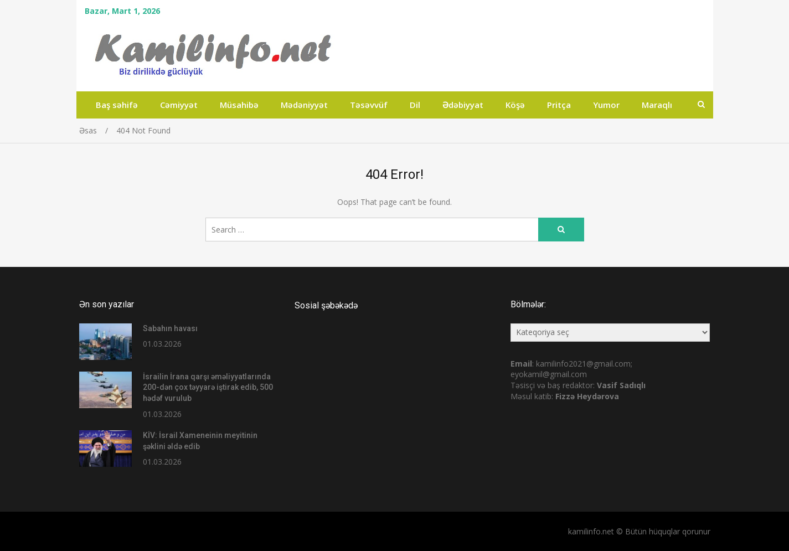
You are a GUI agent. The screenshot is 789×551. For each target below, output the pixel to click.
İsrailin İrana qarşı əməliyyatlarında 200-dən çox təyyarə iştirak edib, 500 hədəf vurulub (208, 387)
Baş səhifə (117, 104)
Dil (415, 104)
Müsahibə (239, 104)
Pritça (559, 104)
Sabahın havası (170, 328)
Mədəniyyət (304, 104)
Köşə (515, 104)
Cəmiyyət (179, 104)
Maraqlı (657, 104)
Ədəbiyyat (462, 104)
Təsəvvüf (369, 104)
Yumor (606, 104)
